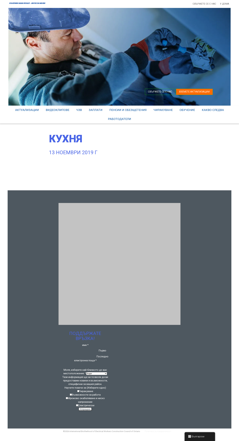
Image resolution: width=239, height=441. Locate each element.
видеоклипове (57, 109)
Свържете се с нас (204, 3)
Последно (102, 359)
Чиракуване (163, 109)
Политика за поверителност (160, 437)
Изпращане (85, 414)
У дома (224, 3)
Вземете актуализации (194, 91)
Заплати (95, 109)
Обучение (187, 109)
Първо (102, 353)
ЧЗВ (79, 109)
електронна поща (85, 363)
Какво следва (213, 109)
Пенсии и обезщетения (128, 109)
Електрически (86, 410)
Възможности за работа (86, 399)
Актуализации (27, 109)
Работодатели (119, 118)
